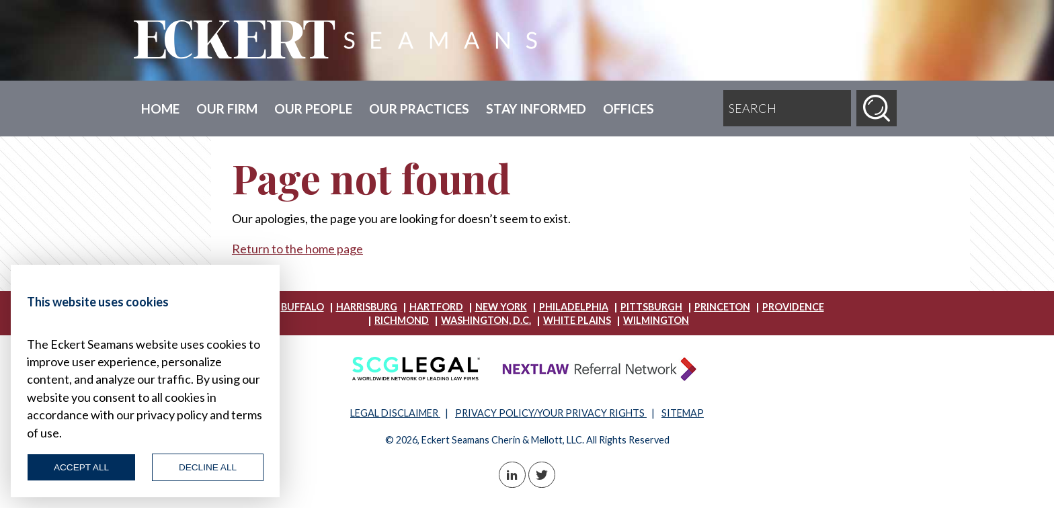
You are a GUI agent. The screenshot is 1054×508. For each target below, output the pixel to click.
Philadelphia (573, 306)
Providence (793, 306)
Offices (628, 108)
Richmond (401, 320)
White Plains (577, 320)
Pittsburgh (651, 306)
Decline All (208, 467)
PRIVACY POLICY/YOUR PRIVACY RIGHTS (551, 413)
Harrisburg (366, 306)
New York (501, 306)
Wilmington (656, 320)
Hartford (436, 306)
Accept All (81, 467)
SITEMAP (682, 413)
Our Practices (419, 108)
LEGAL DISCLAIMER (395, 413)
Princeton (722, 306)
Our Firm (226, 108)
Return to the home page (297, 248)
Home (160, 108)
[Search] (876, 108)
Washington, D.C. (486, 320)
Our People (313, 108)
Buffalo (302, 306)
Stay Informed (536, 108)
